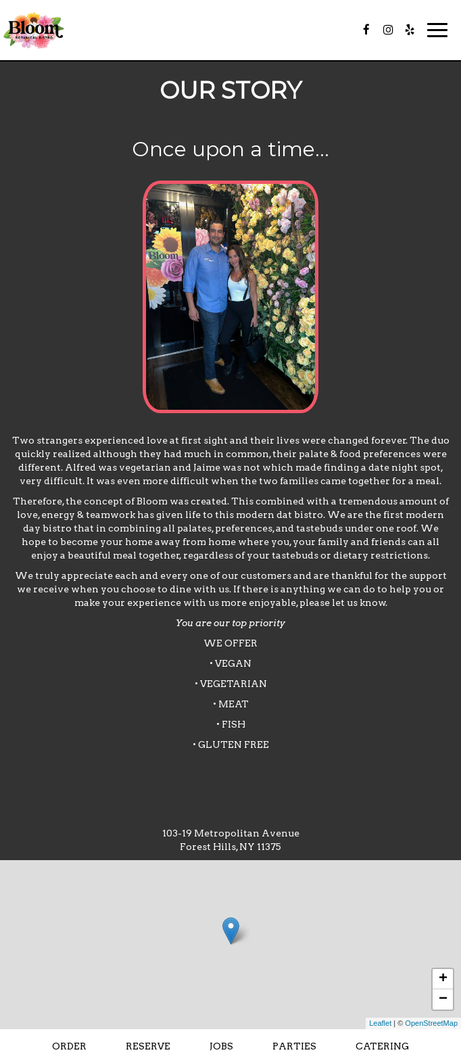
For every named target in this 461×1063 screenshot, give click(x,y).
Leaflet (380, 1023)
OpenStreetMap (431, 1023)
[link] (230, 931)
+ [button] (443, 979)
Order (69, 1046)
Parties (294, 1046)
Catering (382, 1046)
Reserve (148, 1046)
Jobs (221, 1046)
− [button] (443, 999)
